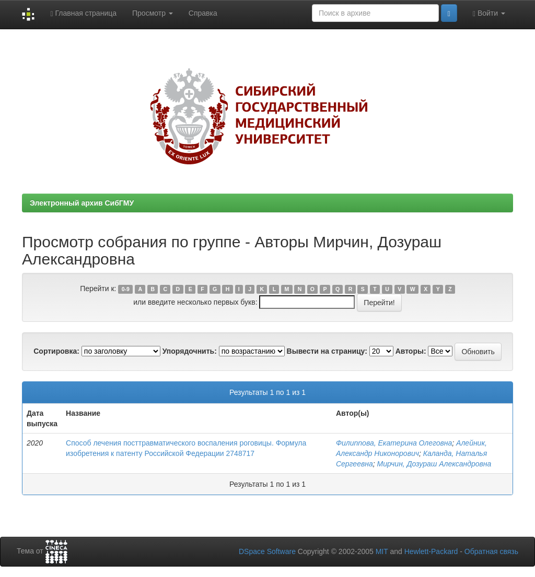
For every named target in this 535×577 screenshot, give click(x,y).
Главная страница (83, 13)
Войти (489, 13)
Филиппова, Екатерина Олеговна (394, 443)
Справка (203, 13)
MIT (382, 551)
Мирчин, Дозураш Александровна (434, 464)
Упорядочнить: (189, 351)
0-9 (126, 289)
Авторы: (411, 351)
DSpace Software (267, 551)
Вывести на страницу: (327, 351)
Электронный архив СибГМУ (82, 203)
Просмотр (152, 13)
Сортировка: (56, 351)
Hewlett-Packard (431, 551)
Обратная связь (491, 551)
